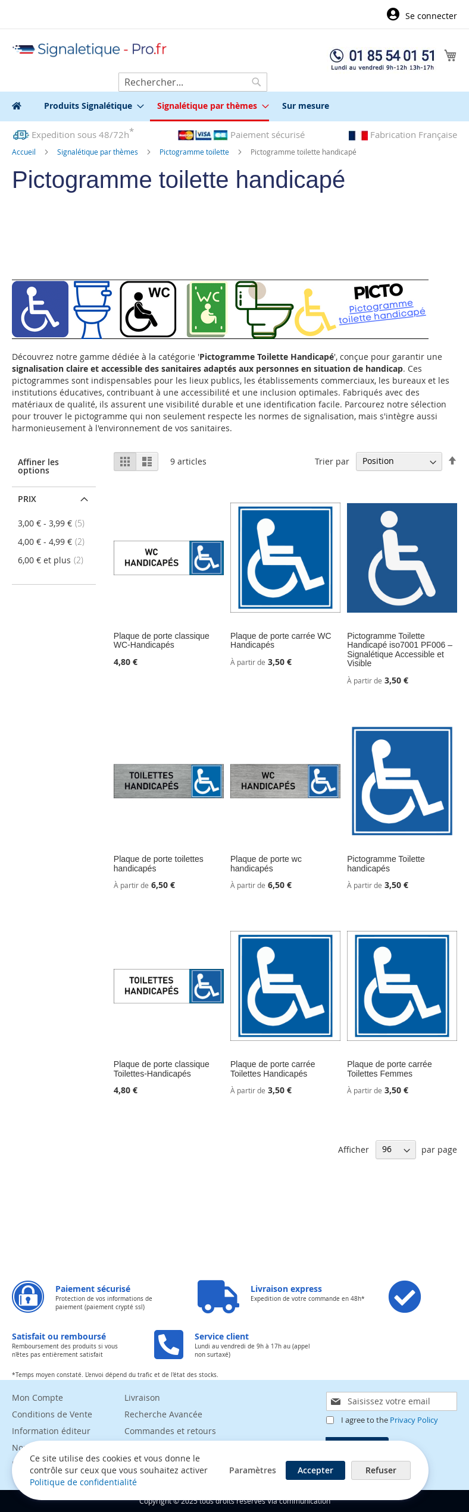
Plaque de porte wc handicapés (266, 863)
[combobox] (192, 82)
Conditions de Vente (52, 1414)
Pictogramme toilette (195, 151)
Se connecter (431, 15)
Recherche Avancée (163, 1414)
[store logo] (90, 50)
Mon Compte (37, 1397)
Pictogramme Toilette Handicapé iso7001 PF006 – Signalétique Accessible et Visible (399, 649)
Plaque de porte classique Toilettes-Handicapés (162, 1068)
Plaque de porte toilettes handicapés (159, 863)
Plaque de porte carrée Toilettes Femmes (389, 1068)
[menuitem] (90, 106)
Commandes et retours (170, 1430)
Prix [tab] (27, 498)
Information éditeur (51, 1430)
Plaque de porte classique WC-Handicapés (162, 640)
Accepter (316, 1470)
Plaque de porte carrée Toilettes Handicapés (272, 1068)
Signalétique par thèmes (98, 151)
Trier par (332, 460)
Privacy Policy (414, 1419)
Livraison (142, 1397)
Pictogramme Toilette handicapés (385, 863)
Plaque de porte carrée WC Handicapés (281, 640)
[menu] (234, 106)
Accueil (24, 151)
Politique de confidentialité (83, 1482)
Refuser (381, 1470)
